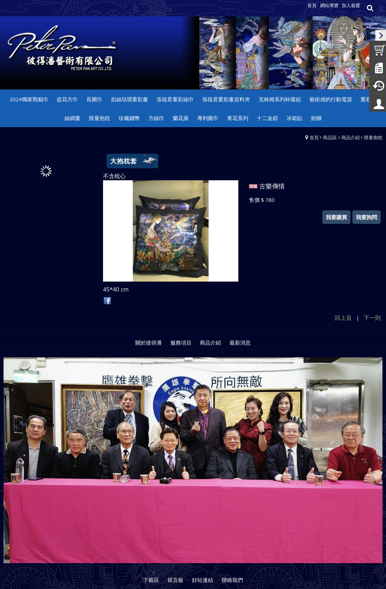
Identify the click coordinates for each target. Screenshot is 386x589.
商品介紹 (350, 137)
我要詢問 (366, 217)
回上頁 (343, 318)
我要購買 (336, 217)
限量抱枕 (373, 137)
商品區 (330, 137)
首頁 (314, 137)
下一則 (372, 318)
